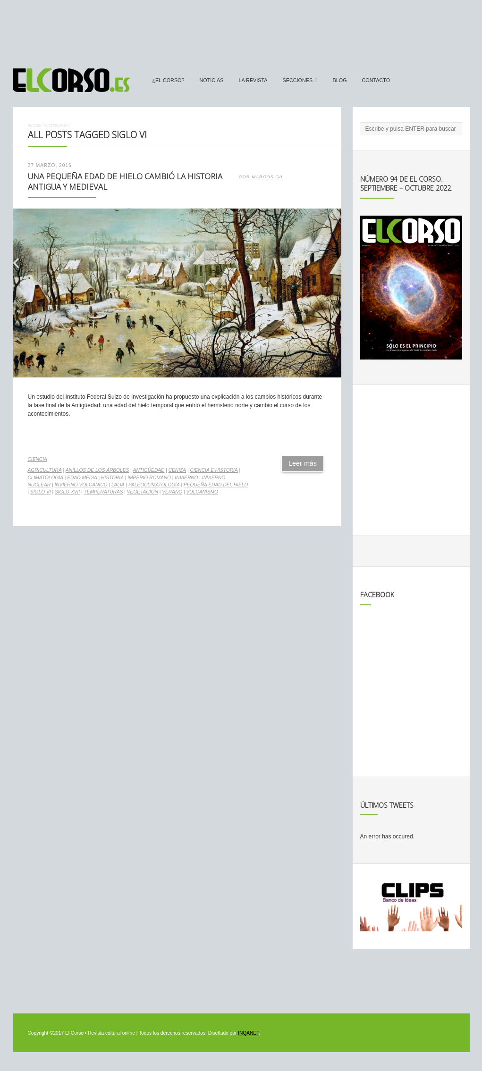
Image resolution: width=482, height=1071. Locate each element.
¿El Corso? (168, 80)
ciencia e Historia (213, 470)
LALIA (118, 484)
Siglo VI (40, 491)
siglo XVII (67, 491)
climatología (45, 477)
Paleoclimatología (154, 484)
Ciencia (37, 459)
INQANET (248, 1033)
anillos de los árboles (97, 470)
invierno (186, 477)
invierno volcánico (81, 484)
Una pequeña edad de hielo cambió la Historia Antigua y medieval (125, 181)
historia (112, 477)
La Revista (253, 80)
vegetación (142, 491)
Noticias (212, 80)
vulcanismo (202, 491)
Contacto (376, 80)
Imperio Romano (149, 477)
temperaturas (103, 491)
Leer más (302, 463)
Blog (340, 80)
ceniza (177, 470)
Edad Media (82, 477)
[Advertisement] (241, 29)
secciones (298, 80)
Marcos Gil (268, 177)
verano (172, 491)
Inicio (35, 125)
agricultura (45, 470)
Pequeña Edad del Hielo (216, 484)
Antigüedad (149, 470)
